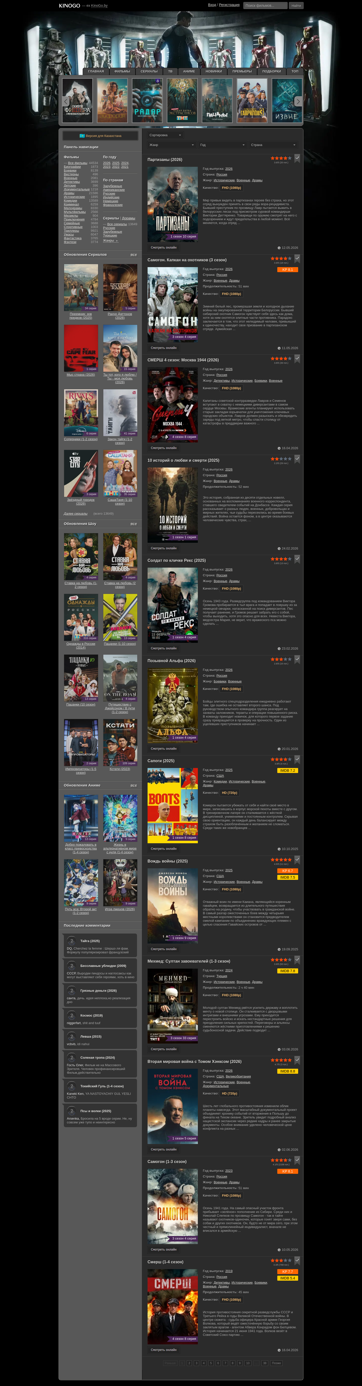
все (133, 254)
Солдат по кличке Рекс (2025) (177, 560)
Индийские (111, 197)
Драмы (257, 180)
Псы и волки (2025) (95, 1111)
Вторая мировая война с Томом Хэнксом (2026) (195, 1061)
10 (247, 1363)
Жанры (110, 240)
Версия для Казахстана (100, 135)
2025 (229, 770)
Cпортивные (73, 227)
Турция (221, 976)
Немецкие (110, 201)
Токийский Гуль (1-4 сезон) (102, 1086)
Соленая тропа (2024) (97, 1057)
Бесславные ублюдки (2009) (103, 966)
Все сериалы (117, 224)
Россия (221, 174)
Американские (114, 190)
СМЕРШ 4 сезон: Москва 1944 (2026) (183, 360)
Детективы (222, 380)
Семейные (72, 223)
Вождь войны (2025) (168, 861)
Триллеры (71, 231)
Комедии (220, 781)
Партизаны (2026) (165, 160)
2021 (124, 167)
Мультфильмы (75, 212)
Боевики (260, 380)
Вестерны (71, 174)
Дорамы (128, 218)
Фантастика (72, 238)
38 (264, 1363)
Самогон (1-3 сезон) (167, 1162)
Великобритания (238, 1076)
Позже (276, 1363)
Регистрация (229, 5)
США (220, 776)
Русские (109, 193)
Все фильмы (77, 163)
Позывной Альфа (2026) (172, 661)
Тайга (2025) (90, 941)
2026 (229, 169)
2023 (229, 1171)
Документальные (216, 1086)
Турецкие (110, 235)
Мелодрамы (73, 208)
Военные (243, 180)
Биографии (72, 167)
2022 (115, 167)
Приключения (74, 219)
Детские (70, 185)
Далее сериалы (75, 513)
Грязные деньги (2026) (98, 990)
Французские (113, 205)
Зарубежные (112, 186)
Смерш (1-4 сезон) (166, 1262)
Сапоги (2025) (161, 761)
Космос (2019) (91, 1015)
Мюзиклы (71, 215)
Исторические (224, 180)
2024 (229, 970)
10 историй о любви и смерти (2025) (183, 460)
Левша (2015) (91, 1036)
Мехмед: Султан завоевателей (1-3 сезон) (189, 961)
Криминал (71, 204)
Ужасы (69, 234)
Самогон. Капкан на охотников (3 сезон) (187, 260)
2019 (229, 1271)
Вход (212, 5)
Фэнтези (70, 242)
